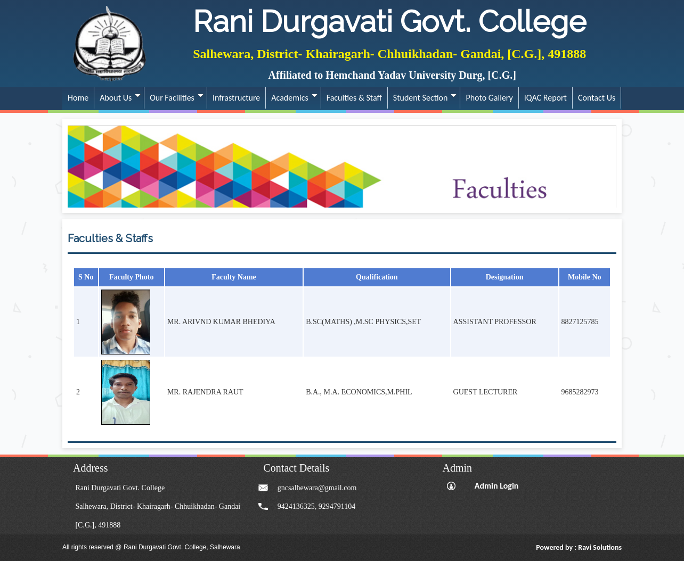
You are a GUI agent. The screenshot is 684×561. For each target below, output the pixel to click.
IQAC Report (545, 98)
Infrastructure (236, 98)
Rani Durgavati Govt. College (390, 21)
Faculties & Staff (354, 98)
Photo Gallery (489, 98)
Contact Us (596, 98)
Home (78, 98)
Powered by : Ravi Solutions (579, 547)
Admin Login (497, 486)
